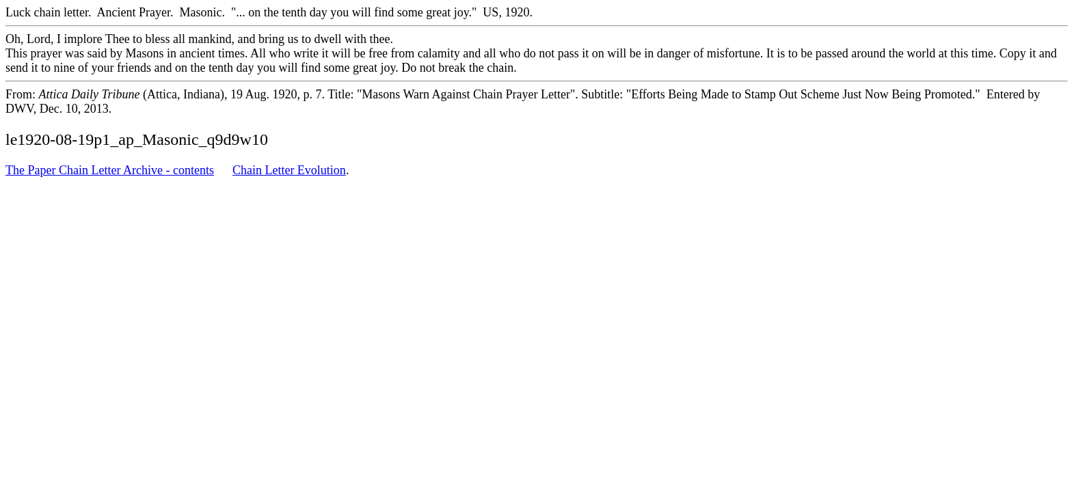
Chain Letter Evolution (289, 170)
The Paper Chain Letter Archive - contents (109, 170)
